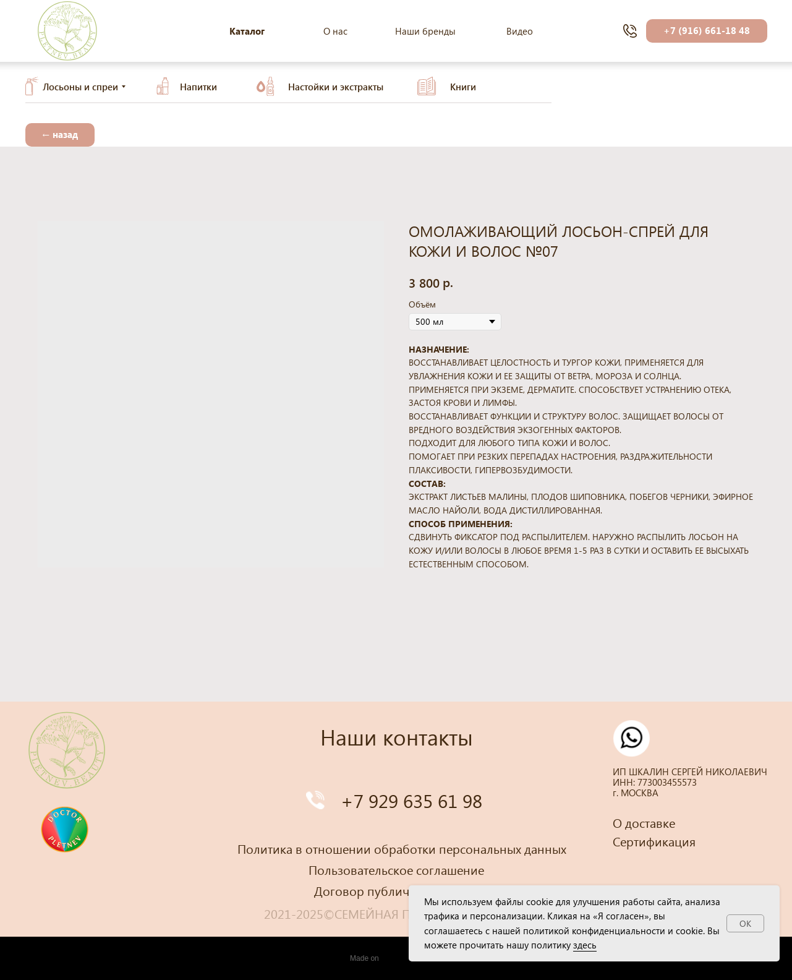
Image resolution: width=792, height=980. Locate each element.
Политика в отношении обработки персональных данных (401, 848)
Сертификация (654, 840)
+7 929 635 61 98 (411, 800)
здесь (585, 945)
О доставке (644, 822)
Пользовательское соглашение (396, 869)
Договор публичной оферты (396, 890)
